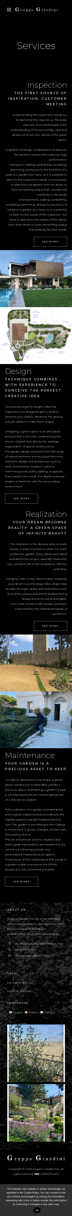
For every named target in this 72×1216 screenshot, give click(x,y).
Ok (37, 1210)
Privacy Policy (20, 983)
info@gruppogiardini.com (31, 955)
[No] (67, 1200)
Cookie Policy (19, 991)
